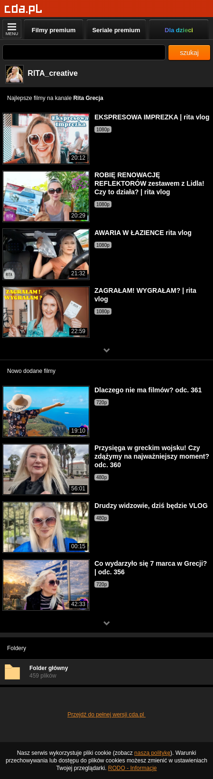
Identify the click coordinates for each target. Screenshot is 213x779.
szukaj (189, 52)
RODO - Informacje (132, 768)
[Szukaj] (84, 52)
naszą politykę (152, 753)
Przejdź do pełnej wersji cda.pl (106, 714)
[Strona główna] (23, 9)
